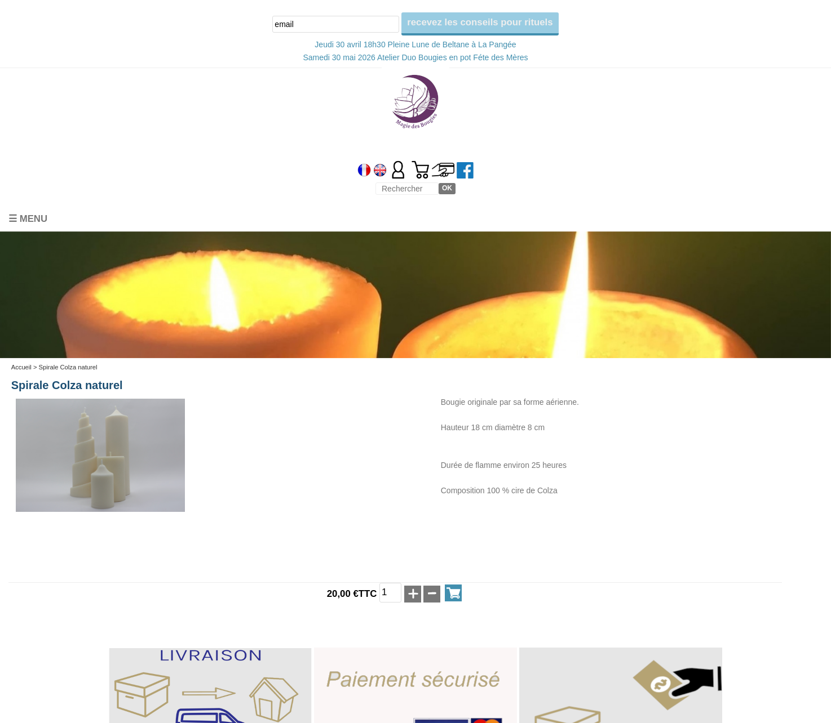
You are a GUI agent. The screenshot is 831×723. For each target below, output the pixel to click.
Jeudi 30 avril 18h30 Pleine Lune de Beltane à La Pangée (415, 44)
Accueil (21, 367)
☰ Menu (27, 218)
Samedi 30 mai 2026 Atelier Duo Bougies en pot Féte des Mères (415, 57)
